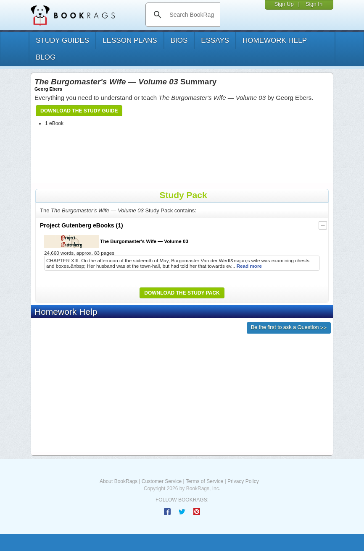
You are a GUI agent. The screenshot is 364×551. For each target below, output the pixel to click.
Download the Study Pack (182, 293)
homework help (275, 40)
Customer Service (162, 481)
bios (179, 40)
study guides (62, 40)
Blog (45, 57)
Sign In (314, 4)
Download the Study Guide (79, 111)
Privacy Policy (243, 481)
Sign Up (283, 4)
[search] (191, 15)
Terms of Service (204, 481)
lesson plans (130, 40)
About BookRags (118, 481)
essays (215, 40)
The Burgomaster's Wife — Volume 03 (116, 241)
